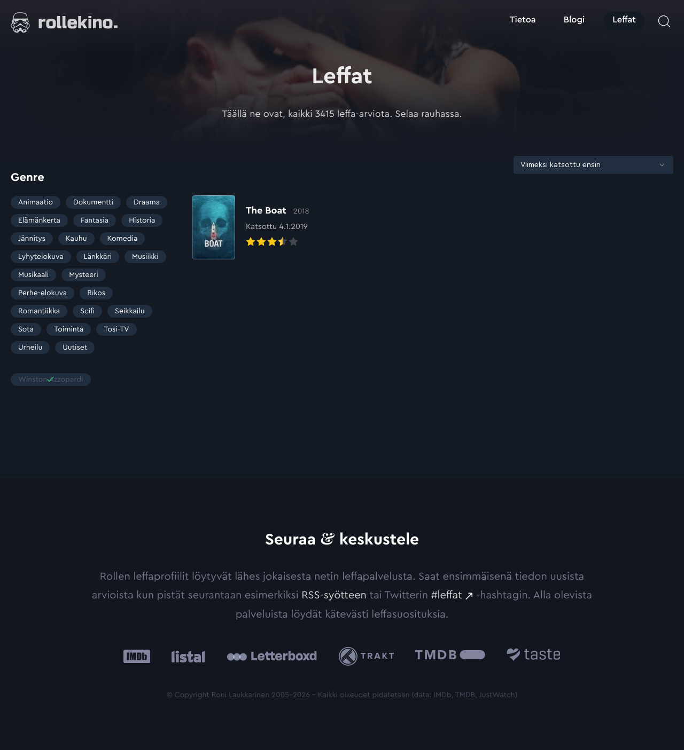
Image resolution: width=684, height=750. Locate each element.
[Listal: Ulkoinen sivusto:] (186, 656)
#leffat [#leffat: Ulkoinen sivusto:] (446, 595)
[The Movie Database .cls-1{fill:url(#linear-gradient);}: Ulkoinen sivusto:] (450, 656)
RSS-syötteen (334, 595)
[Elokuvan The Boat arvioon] (250, 227)
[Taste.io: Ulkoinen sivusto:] (533, 656)
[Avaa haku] (664, 21)
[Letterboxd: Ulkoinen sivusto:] (271, 656)
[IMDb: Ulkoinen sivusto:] (137, 656)
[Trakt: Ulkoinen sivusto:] (369, 656)
